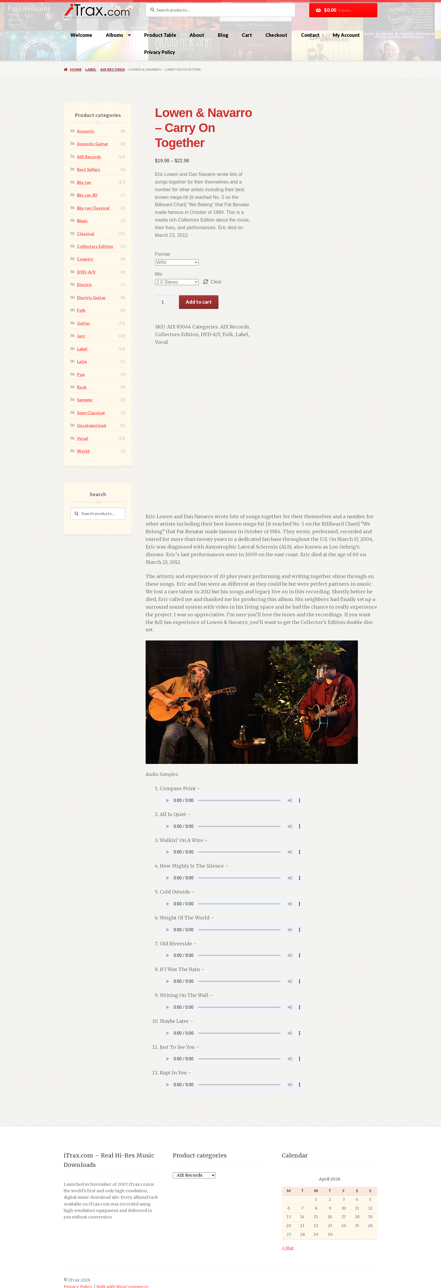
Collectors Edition (170, 312)
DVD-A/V (204, 312)
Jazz (81, 335)
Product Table (160, 35)
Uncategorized (91, 425)
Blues (82, 220)
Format (156, 231)
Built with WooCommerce (122, 1256)
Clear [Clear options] (209, 259)
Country (85, 258)
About (197, 35)
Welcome (81, 35)
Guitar (83, 323)
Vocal (250, 312)
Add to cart (192, 279)
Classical (85, 233)
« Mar (288, 1217)
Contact (310, 35)
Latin (82, 361)
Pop (81, 374)
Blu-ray (84, 182)
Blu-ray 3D (87, 194)
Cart (247, 35)
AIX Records (112, 69)
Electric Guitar (91, 297)
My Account (346, 35)
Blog (223, 35)
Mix (152, 251)
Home (76, 69)
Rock (82, 386)
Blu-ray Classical (93, 207)
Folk (221, 312)
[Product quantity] (159, 279)
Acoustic (85, 130)
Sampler (85, 399)
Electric (84, 284)
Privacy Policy (159, 52)
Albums (114, 35)
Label (90, 69)
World (83, 450)
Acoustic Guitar (92, 143)
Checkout (276, 35)
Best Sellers (88, 169)
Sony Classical (91, 412)
